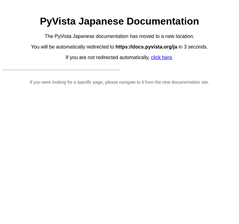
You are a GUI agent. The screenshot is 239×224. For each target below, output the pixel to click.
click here (161, 57)
